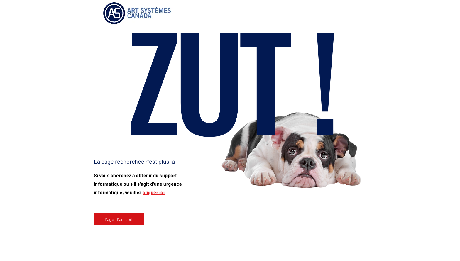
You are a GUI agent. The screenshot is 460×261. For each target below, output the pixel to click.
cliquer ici (154, 192)
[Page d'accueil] (119, 219)
